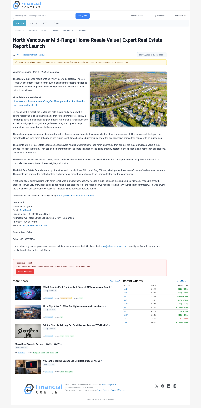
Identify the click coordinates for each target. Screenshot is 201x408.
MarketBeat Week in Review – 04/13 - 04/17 (38, 346)
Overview (33, 30)
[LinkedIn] (168, 391)
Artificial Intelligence (66, 298)
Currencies (54, 30)
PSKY (67, 374)
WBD (72, 374)
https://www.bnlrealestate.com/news (75, 195)
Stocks (33, 23)
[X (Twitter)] (156, 391)
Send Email (25, 210)
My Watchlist (159, 15)
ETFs (45, 23)
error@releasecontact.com (114, 246)
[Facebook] (162, 391)
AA (62, 317)
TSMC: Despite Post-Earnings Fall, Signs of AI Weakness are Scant (77, 287)
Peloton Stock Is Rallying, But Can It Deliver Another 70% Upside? (77, 326)
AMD (125, 296)
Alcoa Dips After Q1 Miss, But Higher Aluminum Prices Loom (74, 307)
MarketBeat (49, 298)
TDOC (73, 337)
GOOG (126, 304)
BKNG (53, 354)
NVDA (126, 315)
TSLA (125, 322)
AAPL (35, 354)
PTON (63, 337)
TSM (82, 298)
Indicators (179, 15)
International (68, 30)
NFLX (62, 374)
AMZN (44, 354)
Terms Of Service (118, 393)
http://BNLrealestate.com (34, 225)
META (126, 307)
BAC (125, 300)
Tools (56, 23)
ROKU (68, 337)
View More (114, 281)
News (43, 30)
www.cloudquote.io (108, 387)
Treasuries (82, 30)
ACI (40, 354)
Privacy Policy (102, 393)
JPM (58, 354)
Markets (20, 23)
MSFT (125, 311)
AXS (49, 354)
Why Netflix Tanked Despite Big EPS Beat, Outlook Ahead (72, 363)
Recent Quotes (137, 15)
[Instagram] (174, 391)
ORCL (126, 319)
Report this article (25, 271)
